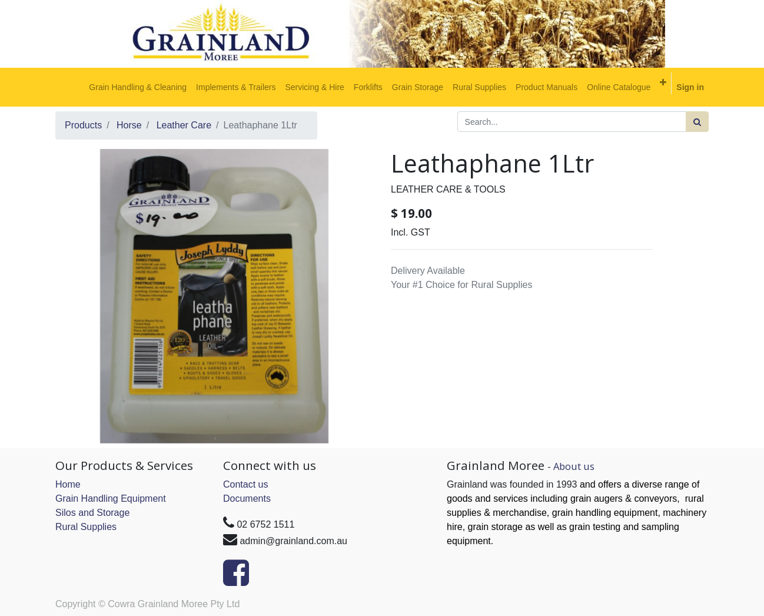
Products (83, 125)
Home (68, 484)
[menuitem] (137, 87)
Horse (129, 125)
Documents (247, 499)
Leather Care (184, 125)
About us (573, 466)
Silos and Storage (92, 513)
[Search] (697, 121)
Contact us (245, 484)
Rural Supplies (86, 527)
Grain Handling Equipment (110, 499)
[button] (663, 82)
